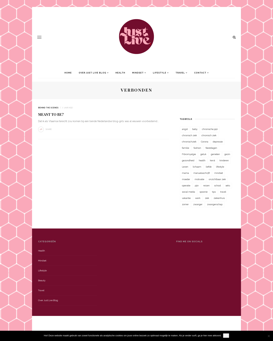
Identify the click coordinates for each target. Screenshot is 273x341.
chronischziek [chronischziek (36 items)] (189, 141)
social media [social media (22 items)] (188, 192)
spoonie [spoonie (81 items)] (204, 192)
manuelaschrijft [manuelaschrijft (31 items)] (201, 173)
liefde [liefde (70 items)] (209, 166)
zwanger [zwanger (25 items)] (197, 204)
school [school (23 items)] (217, 185)
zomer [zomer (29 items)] (185, 204)
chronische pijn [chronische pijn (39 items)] (210, 129)
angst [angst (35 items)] (185, 129)
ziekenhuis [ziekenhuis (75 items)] (219, 198)
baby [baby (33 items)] (194, 129)
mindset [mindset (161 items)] (218, 173)
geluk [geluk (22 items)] (203, 154)
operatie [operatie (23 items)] (186, 185)
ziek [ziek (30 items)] (207, 198)
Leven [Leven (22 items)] (185, 166)
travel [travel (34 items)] (223, 192)
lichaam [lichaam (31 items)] (197, 166)
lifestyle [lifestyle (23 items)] (220, 166)
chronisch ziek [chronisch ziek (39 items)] (208, 135)
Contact (200, 73)
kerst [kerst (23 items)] (212, 160)
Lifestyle (159, 73)
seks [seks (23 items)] (227, 185)
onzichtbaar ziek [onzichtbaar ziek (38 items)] (217, 179)
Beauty (41, 280)
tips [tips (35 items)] (214, 192)
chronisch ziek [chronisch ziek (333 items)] (189, 135)
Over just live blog (48, 300)
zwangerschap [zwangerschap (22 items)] (215, 204)
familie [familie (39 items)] (185, 148)
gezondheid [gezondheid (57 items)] (188, 160)
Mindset (138, 73)
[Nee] (268, 336)
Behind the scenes (48, 108)
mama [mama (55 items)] (185, 173)
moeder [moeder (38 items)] (186, 179)
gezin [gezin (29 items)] (227, 154)
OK (226, 335)
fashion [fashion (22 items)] (197, 148)
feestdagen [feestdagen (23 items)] (211, 148)
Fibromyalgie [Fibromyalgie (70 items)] (189, 154)
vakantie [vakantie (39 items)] (186, 198)
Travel (180, 73)
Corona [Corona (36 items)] (204, 141)
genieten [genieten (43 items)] (215, 154)
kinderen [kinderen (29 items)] (224, 160)
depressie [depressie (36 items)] (218, 141)
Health (120, 73)
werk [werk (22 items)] (197, 198)
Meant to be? (51, 114)
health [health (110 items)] (202, 160)
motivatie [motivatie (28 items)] (199, 179)
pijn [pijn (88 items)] (197, 185)
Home (68, 73)
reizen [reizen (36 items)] (206, 185)
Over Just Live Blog (92, 73)
